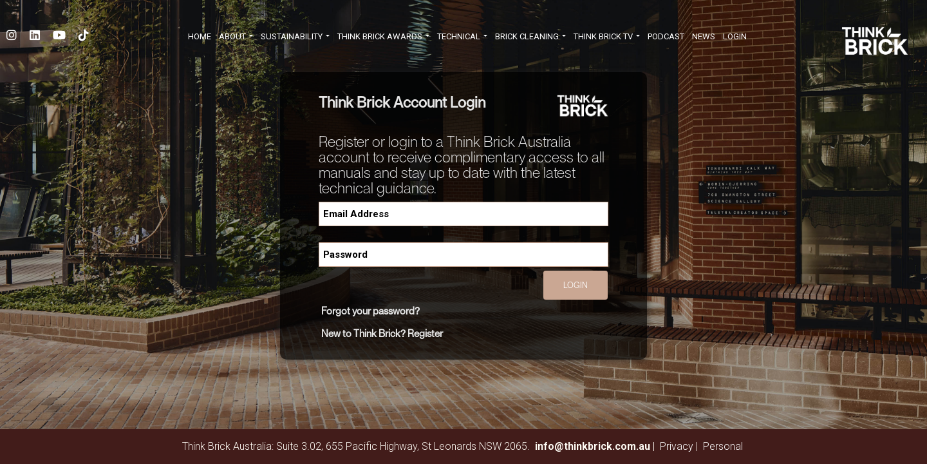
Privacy (676, 446)
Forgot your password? (370, 310)
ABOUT (236, 36)
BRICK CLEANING (530, 36)
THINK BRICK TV (607, 36)
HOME (199, 36)
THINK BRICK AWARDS (383, 36)
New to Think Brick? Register (382, 333)
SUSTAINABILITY (295, 36)
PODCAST (666, 36)
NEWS (703, 36)
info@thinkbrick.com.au (592, 446)
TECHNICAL (462, 36)
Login (735, 36)
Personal (723, 446)
